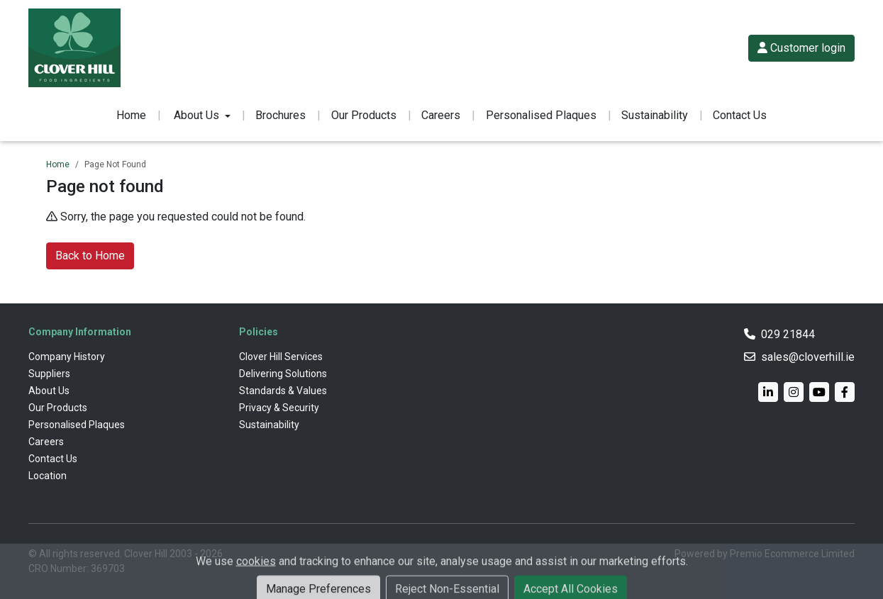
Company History (66, 356)
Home (131, 115)
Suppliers (49, 373)
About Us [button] (196, 115)
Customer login (801, 48)
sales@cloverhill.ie (808, 357)
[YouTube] (819, 392)
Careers (440, 115)
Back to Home (90, 255)
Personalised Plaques (541, 115)
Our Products (363, 115)
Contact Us (740, 115)
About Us (49, 390)
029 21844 (788, 334)
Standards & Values (283, 390)
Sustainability (654, 115)
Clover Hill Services (281, 356)
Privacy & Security (279, 407)
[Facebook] (845, 392)
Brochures (280, 115)
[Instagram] (794, 392)
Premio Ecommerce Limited (792, 553)
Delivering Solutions (283, 373)
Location (47, 475)
